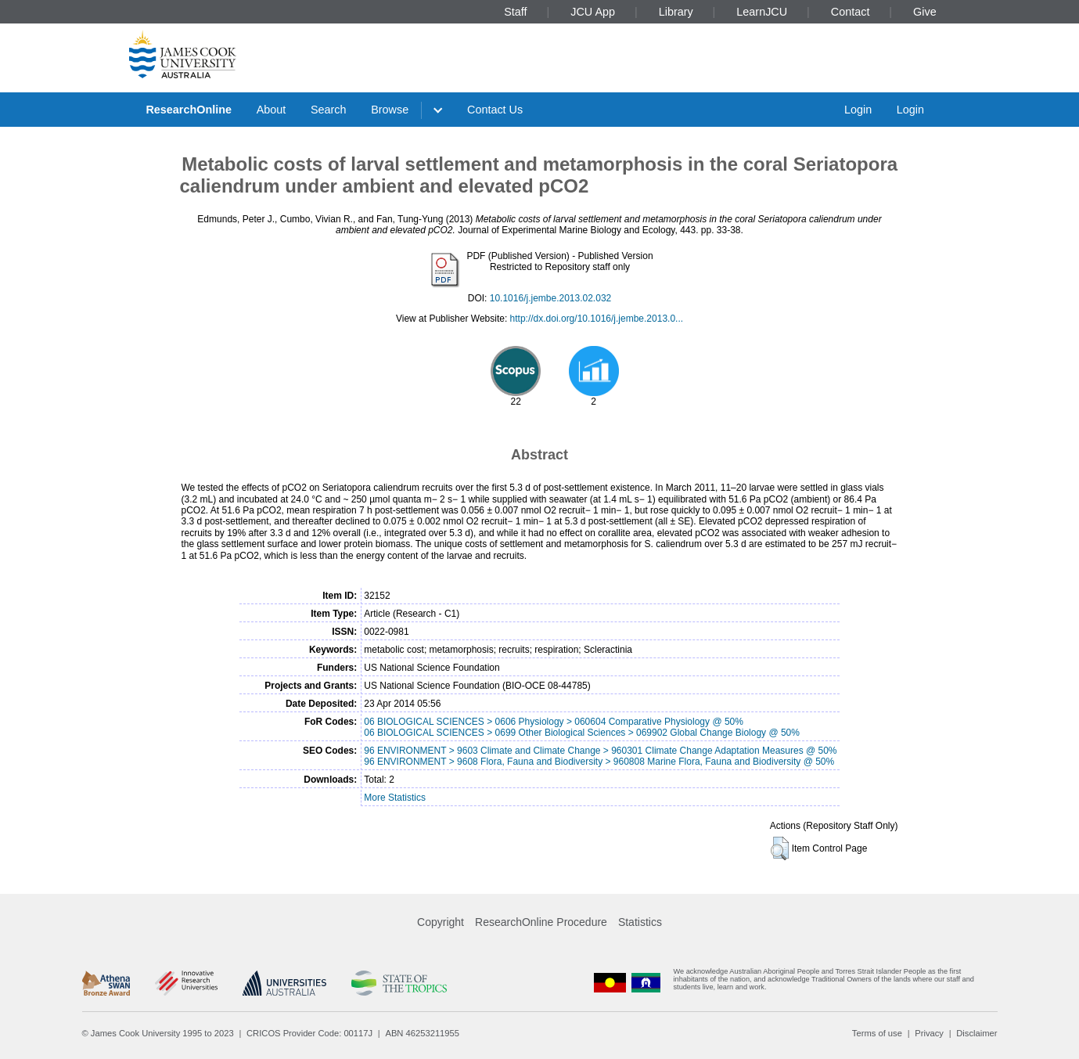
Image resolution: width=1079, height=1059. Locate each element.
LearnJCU (761, 11)
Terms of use (877, 1033)
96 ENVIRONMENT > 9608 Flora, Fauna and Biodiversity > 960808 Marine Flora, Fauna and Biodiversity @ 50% (599, 761)
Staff (515, 11)
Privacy (929, 1033)
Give (925, 11)
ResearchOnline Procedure (541, 922)
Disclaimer (976, 1033)
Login (858, 109)
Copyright (440, 922)
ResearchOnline (189, 109)
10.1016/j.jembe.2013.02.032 (550, 298)
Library (676, 11)
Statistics (640, 922)
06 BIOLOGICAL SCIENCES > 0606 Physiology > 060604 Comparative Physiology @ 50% (553, 721)
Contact (850, 11)
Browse (389, 109)
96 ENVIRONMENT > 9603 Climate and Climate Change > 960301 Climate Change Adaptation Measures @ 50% (600, 750)
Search (329, 109)
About (271, 109)
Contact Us (495, 109)
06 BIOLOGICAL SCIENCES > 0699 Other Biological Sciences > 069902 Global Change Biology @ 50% (582, 732)
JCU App (592, 11)
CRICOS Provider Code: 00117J (309, 1033)
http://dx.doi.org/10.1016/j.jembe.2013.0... (596, 318)
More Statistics (395, 797)
